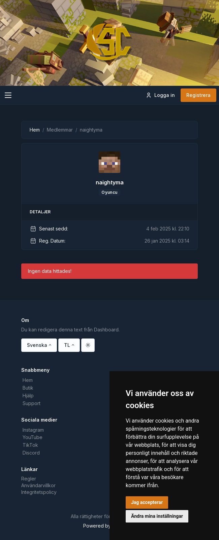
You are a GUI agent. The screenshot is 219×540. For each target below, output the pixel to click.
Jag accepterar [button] (147, 502)
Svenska (37, 345)
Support (31, 403)
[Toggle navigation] (8, 95)
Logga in (160, 95)
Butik (28, 388)
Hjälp (28, 395)
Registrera (198, 95)
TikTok (30, 445)
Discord (31, 453)
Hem (35, 130)
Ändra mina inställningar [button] (157, 516)
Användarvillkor (38, 485)
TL (67, 345)
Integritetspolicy (39, 492)
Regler (28, 478)
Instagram (33, 430)
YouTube (32, 437)
